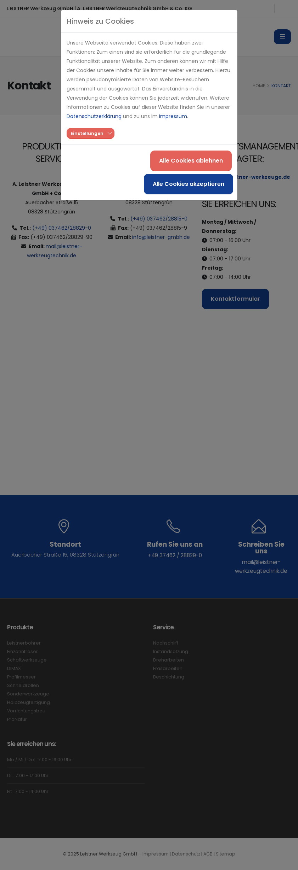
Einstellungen (87, 133)
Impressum (173, 116)
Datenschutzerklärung (94, 116)
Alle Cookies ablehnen (191, 161)
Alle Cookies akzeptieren (188, 184)
